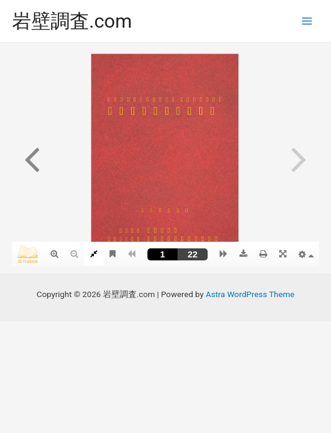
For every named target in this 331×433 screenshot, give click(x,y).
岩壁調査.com (72, 21)
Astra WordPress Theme (250, 294)
